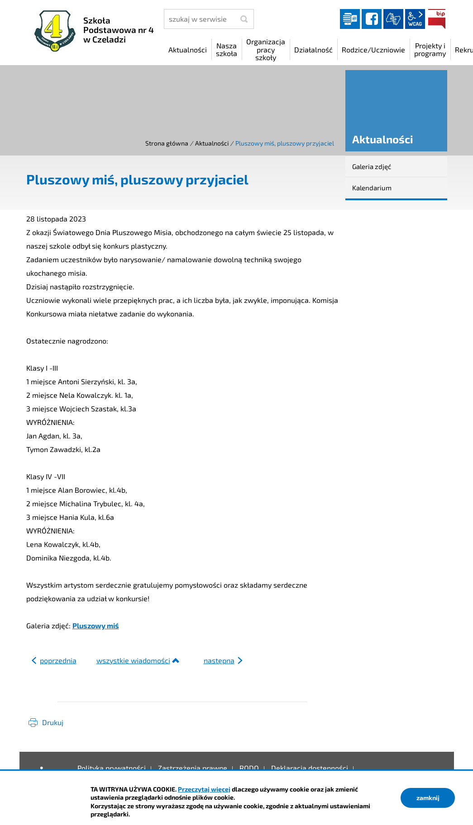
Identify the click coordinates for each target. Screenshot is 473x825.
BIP (437, 19)
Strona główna (166, 143)
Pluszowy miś (95, 625)
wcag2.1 (415, 19)
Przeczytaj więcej (204, 789)
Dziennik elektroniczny (350, 19)
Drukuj (52, 722)
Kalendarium (372, 188)
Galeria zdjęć (371, 166)
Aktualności (212, 143)
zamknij (428, 797)
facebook (372, 19)
